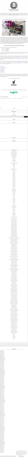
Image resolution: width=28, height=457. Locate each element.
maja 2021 (1, 420)
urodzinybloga (14, 214)
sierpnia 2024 (1, 375)
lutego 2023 (1, 396)
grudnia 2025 (1, 356)
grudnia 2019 (1, 440)
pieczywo (14, 200)
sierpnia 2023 (1, 389)
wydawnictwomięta (14, 281)
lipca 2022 (1, 404)
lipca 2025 (1, 362)
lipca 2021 (1, 418)
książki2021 (14, 179)
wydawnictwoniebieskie (14, 285)
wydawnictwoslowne (14, 311)
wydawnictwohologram (14, 260)
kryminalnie (10, 98)
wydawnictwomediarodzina (14, 280)
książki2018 (14, 175)
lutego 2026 (1, 354)
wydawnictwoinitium (14, 261)
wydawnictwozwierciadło (13, 331)
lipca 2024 (1, 376)
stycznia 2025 (1, 369)
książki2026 (14, 185)
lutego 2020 (1, 438)
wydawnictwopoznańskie (14, 301)
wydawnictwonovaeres (14, 290)
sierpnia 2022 (1, 403)
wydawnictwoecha (13, 250)
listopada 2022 (1, 399)
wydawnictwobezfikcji (14, 229)
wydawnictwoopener (14, 295)
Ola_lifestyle (2, 71)
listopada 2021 (1, 413)
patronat (15, 98)
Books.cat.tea (2, 69)
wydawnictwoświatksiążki (13, 320)
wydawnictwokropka (14, 266)
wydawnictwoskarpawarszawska (14, 310)
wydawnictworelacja (14, 306)
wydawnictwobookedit (14, 230)
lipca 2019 (1, 446)
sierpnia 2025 (1, 361)
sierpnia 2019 (1, 445)
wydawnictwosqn (14, 316)
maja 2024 (1, 378)
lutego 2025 (1, 368)
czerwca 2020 (1, 433)
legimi (13, 98)
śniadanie (14, 210)
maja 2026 (1, 350)
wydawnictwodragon (14, 244)
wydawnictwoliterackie (14, 275)
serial (14, 204)
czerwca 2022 (1, 405)
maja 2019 (1, 448)
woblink (14, 215)
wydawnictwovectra (14, 321)
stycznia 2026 (1, 355)
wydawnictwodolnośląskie (20, 98)
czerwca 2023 (1, 391)
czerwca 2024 (1, 377)
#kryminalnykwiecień (14, 154)
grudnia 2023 (1, 384)
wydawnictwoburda (14, 234)
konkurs (7, 98)
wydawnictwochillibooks (14, 235)
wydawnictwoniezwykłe (14, 286)
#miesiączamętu (14, 155)
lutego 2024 (1, 382)
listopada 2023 (1, 385)
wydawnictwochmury (14, 236)
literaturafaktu (14, 189)
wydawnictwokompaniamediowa (14, 265)
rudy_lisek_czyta (2, 72)
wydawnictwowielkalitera (14, 326)
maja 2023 (1, 392)
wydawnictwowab (14, 325)
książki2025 (14, 184)
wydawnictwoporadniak (14, 300)
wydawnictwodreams (14, 245)
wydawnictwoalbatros (14, 224)
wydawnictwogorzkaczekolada (14, 256)
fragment (14, 165)
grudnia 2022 (1, 398)
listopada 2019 (1, 441)
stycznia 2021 (1, 425)
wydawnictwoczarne (14, 240)
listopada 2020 (1, 427)
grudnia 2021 (1, 412)
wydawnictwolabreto (14, 271)
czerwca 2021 (1, 419)
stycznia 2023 (1, 397)
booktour (14, 159)
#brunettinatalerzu (14, 150)
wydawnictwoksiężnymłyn (13, 270)
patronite (14, 199)
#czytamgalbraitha (3, 98)
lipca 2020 (1, 432)
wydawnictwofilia (14, 255)
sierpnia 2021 (1, 417)
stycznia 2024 (1, 383)
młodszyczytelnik (14, 190)
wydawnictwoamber (14, 225)
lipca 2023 (1, 390)
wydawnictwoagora (14, 220)
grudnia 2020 (1, 426)
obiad (14, 195)
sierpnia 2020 (1, 431)
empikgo (14, 164)
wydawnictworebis (14, 305)
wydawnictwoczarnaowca (14, 239)
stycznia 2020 (1, 439)
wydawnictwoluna (13, 276)
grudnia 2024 (1, 370)
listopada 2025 (1, 357)
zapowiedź (14, 336)
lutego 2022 (1, 410)
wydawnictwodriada (14, 246)
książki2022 (14, 180)
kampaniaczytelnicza (14, 169)
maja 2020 (1, 434)
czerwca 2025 (1, 363)
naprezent (14, 194)
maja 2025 (1, 364)
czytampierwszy (14, 160)
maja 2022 (1, 406)
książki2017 (14, 174)
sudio (14, 209)
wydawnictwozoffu (14, 330)
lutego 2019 (1, 452)
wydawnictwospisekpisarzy (14, 315)
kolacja (14, 170)
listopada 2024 (1, 371)
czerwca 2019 (1, 447)
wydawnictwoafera (14, 219)
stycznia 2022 (1, 411)
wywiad (14, 335)
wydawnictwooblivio (14, 291)
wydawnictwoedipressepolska (14, 251)
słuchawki (14, 205)
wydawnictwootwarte (14, 296)
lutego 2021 (1, 424)
